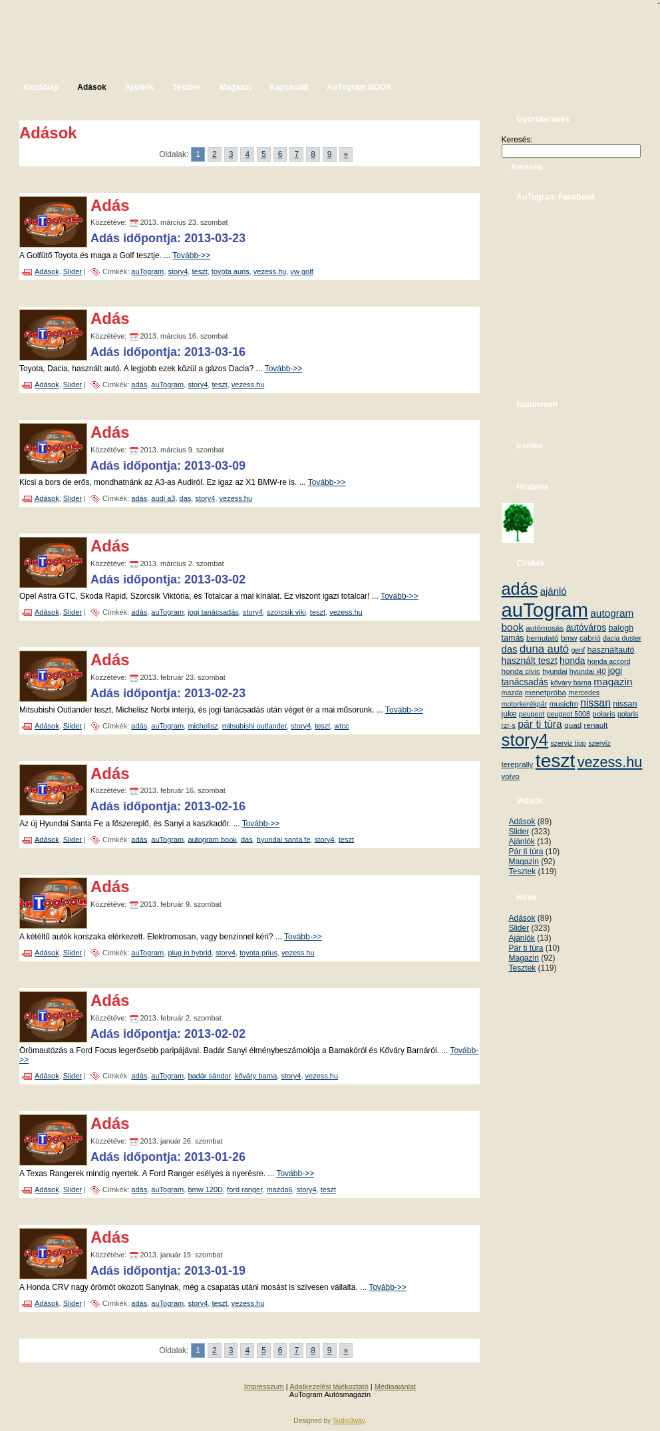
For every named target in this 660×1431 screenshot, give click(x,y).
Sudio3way (349, 1420)
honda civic (521, 671)
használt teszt (530, 661)
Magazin (524, 861)
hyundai (554, 671)
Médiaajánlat (395, 1386)
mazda (512, 693)
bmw (569, 637)
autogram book (212, 839)
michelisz (203, 726)
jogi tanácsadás (213, 612)
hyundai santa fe (284, 839)
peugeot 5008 (568, 714)
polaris (603, 713)
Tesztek (522, 871)
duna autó (544, 649)
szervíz (599, 743)
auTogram (147, 271)
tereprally (518, 764)
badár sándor (209, 1076)
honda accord (609, 661)
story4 (178, 271)
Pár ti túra (526, 851)
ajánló (553, 591)
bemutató (542, 637)
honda (572, 661)
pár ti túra (540, 724)
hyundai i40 (588, 671)
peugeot (532, 714)
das (186, 498)
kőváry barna (256, 1076)
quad (572, 724)
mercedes (583, 693)
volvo (511, 776)
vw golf (302, 271)
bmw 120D (205, 1189)
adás (139, 385)
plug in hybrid (189, 953)
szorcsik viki (286, 612)
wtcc (342, 726)
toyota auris (230, 271)
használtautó (611, 650)
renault (596, 724)
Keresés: (517, 139)
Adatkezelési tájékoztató (329, 1386)
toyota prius (258, 953)
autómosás (545, 627)
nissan (595, 703)
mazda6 (279, 1189)
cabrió (590, 637)
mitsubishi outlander (254, 726)
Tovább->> (191, 255)
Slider (72, 271)
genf (578, 650)
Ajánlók (522, 841)
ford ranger (244, 1189)
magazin (612, 681)
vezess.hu (270, 271)
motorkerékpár (525, 704)
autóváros (586, 628)
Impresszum (264, 1386)
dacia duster (622, 638)
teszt (199, 271)
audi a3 (163, 498)
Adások (47, 271)
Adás (110, 205)
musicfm (564, 703)
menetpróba (545, 692)
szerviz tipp (567, 743)
